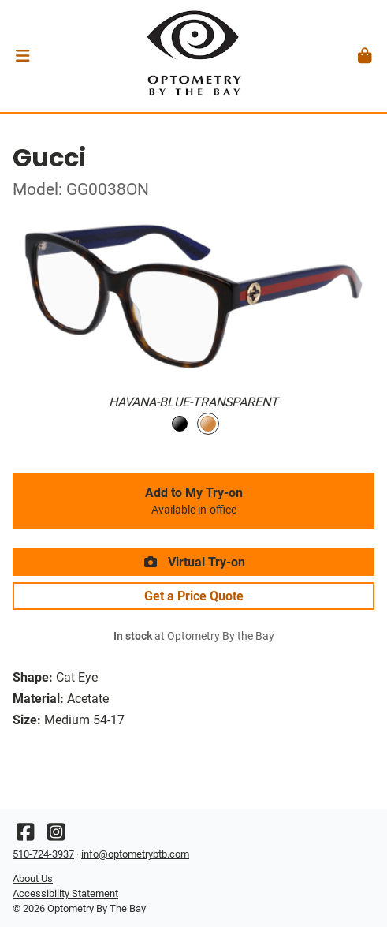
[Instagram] (56, 836)
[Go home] (193, 56)
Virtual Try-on (194, 562)
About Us (33, 878)
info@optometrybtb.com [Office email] (135, 854)
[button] (22, 56)
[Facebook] (25, 836)
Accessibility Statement (65, 893)
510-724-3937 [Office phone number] (43, 854)
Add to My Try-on (193, 501)
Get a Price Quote (194, 596)
